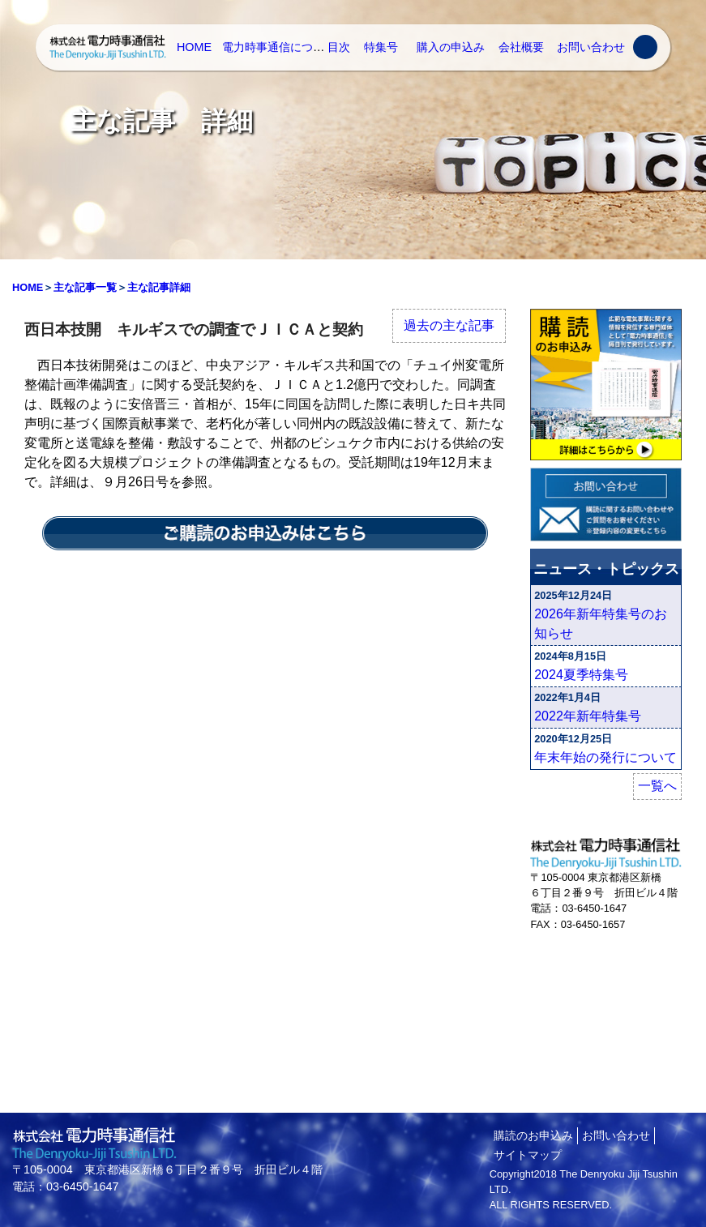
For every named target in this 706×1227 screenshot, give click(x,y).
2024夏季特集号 (581, 675)
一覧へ (657, 786)
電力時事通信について (279, 47)
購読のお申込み (533, 1135)
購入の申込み (451, 47)
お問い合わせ (591, 47)
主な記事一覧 (85, 287)
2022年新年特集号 (587, 716)
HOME (194, 47)
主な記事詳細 (158, 287)
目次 (338, 47)
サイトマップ (528, 1154)
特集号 (381, 47)
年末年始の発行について (605, 757)
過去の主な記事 (449, 325)
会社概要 (521, 47)
